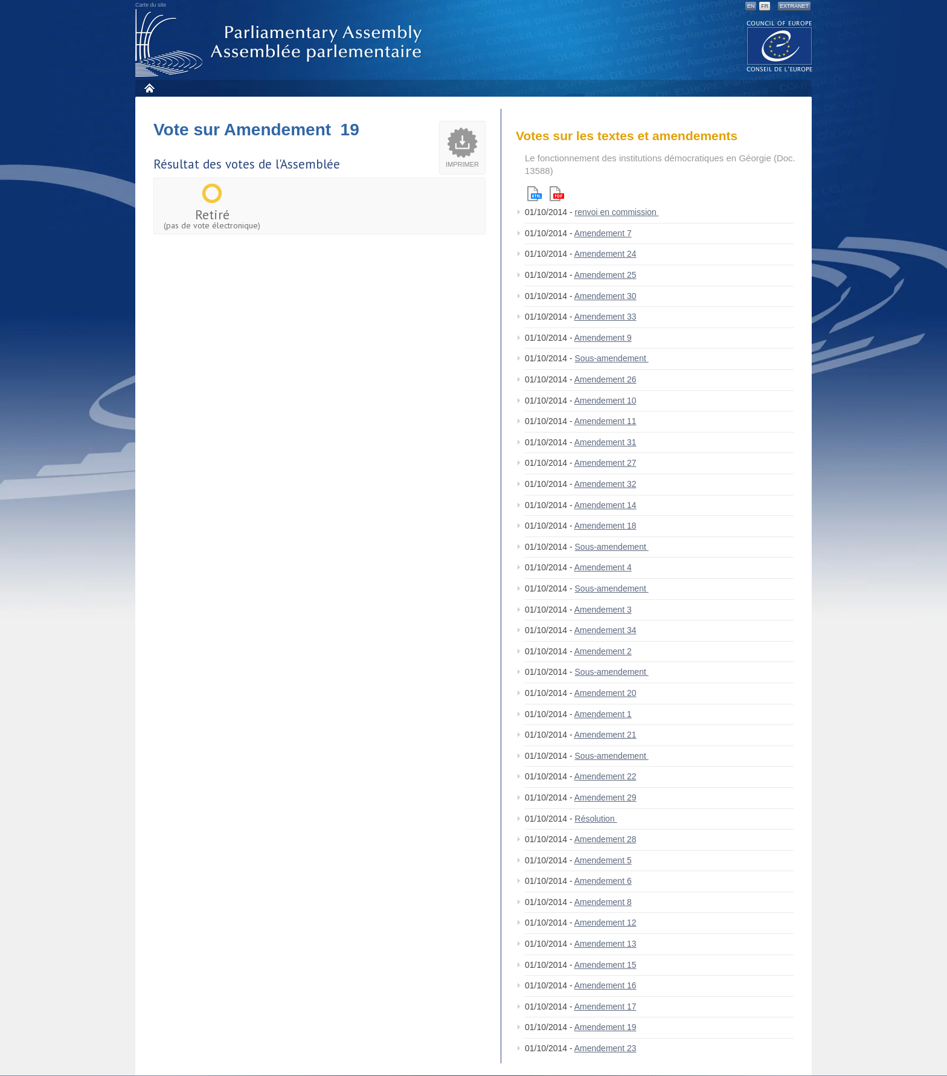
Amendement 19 (605, 1027)
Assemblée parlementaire (280, 43)
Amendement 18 (605, 525)
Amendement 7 (603, 233)
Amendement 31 (605, 442)
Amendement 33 (605, 316)
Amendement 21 (605, 734)
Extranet (794, 6)
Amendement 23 (605, 1048)
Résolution (596, 818)
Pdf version (557, 193)
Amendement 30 (605, 296)
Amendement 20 (605, 693)
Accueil (148, 87)
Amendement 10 (605, 400)
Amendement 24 (605, 254)
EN (751, 6)
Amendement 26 (605, 379)
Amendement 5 (603, 860)
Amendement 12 (605, 922)
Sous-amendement (612, 358)
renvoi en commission (617, 212)
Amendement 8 (603, 902)
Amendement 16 (605, 985)
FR (764, 6)
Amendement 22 (605, 776)
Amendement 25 (605, 275)
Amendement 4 (603, 567)
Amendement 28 (605, 839)
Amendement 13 (605, 944)
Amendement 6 (603, 881)
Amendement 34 (605, 630)
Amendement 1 (603, 714)
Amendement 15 (605, 965)
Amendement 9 (603, 338)
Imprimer (462, 164)
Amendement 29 (605, 797)
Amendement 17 (605, 1006)
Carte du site (150, 5)
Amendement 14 (605, 505)
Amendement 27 (605, 463)
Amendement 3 (603, 609)
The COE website (779, 46)
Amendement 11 (605, 421)
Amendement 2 (603, 651)
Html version (534, 193)
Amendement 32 (605, 484)
